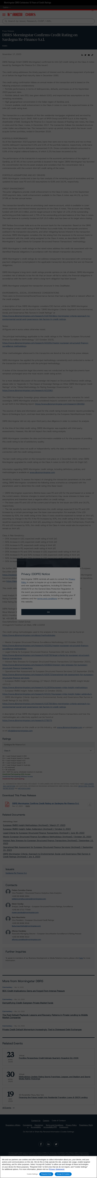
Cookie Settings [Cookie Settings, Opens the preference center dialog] (32, 1174)
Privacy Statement (56, 1169)
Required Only (46, 1174)
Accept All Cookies (63, 1174)
